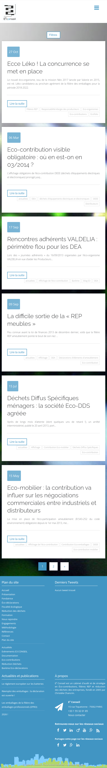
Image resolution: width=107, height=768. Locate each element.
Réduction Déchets (11, 663)
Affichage (42, 357)
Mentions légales (75, 764)
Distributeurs (91, 203)
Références (7, 631)
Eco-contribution (90, 362)
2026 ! (5, 714)
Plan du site (8, 639)
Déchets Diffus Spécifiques (85, 447)
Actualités (7, 647)
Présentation (8, 594)
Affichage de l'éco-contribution (53, 280)
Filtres (53, 35)
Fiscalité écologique (12, 606)
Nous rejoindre (9, 619)
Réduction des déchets (13, 610)
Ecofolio (94, 114)
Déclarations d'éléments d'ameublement (78, 357)
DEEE (95, 198)
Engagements (9, 623)
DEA (34, 198)
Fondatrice (7, 598)
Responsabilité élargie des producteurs (60, 109)
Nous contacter (76, 715)
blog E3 (86, 280)
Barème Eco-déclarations (15, 668)
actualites (23, 198)
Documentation (10, 655)
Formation (7, 615)
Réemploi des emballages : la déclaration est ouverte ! (23, 693)
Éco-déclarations (10, 602)
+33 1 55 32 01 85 (78, 711)
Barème (76, 280)
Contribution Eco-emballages (75, 544)
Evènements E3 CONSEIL (14, 651)
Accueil (5, 590)
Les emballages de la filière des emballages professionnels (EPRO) (19, 704)
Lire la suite (17, 103)
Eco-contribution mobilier (86, 549)
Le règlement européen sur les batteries (22, 683)
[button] (97, 8)
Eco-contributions (78, 114)
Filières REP (32, 109)
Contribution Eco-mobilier (56, 447)
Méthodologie (9, 627)
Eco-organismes (90, 109)
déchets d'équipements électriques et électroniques (64, 198)
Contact (6, 635)
